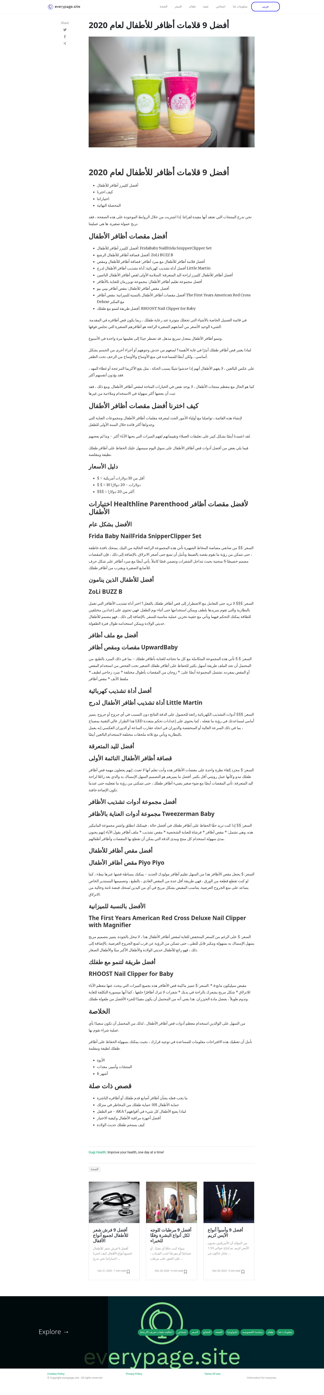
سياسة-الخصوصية (252, 1332)
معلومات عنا (240, 6)
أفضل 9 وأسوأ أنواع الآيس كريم (225, 1232)
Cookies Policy (55, 1373)
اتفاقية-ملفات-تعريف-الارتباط (156, 1332)
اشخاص (220, 6)
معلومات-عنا (285, 1332)
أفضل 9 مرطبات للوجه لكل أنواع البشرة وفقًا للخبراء (170, 1235)
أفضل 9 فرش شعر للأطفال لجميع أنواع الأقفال (110, 1235)
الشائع (207, 1332)
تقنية (205, 6)
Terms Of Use (212, 1373)
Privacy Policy (134, 1373)
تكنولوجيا (232, 1332)
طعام (192, 6)
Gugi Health (97, 1152)
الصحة (163, 6)
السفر (178, 6)
